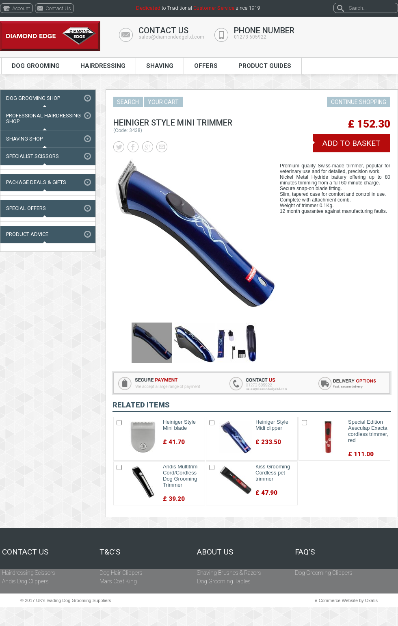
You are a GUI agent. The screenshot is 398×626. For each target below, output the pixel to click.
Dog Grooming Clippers (324, 573)
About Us (215, 552)
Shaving (159, 65)
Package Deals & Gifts (36, 182)
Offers (206, 65)
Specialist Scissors (32, 156)
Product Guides (264, 65)
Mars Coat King (118, 581)
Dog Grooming (36, 65)
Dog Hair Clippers (121, 573)
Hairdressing (102, 65)
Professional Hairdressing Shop (43, 118)
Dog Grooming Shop (33, 98)
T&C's (110, 552)
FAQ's (305, 552)
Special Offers (26, 208)
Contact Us (25, 552)
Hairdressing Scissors (28, 573)
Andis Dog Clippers (25, 581)
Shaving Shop (24, 139)
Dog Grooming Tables (224, 581)
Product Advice (27, 234)
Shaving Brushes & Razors (229, 573)
